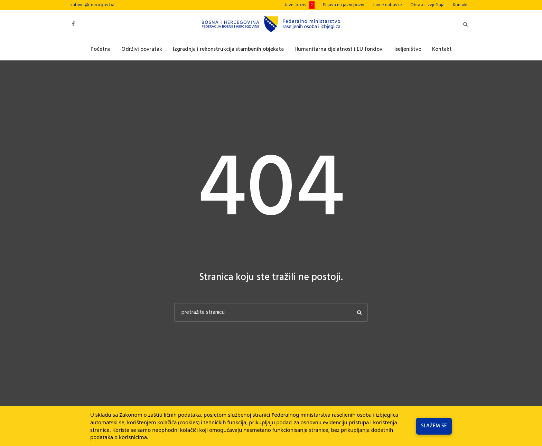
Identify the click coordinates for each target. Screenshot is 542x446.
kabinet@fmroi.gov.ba (92, 5)
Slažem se (434, 426)
